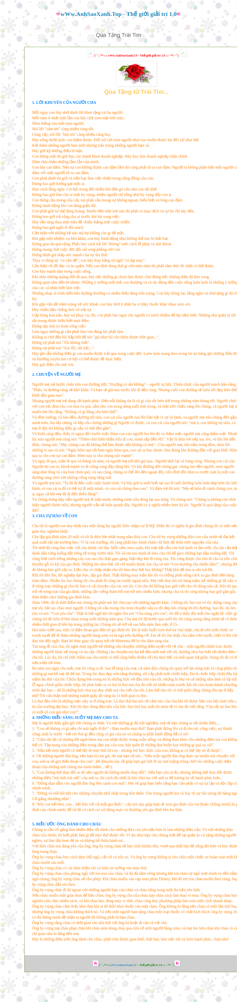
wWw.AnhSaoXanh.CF (123, 965)
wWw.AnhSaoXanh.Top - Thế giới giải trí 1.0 (118, 14)
